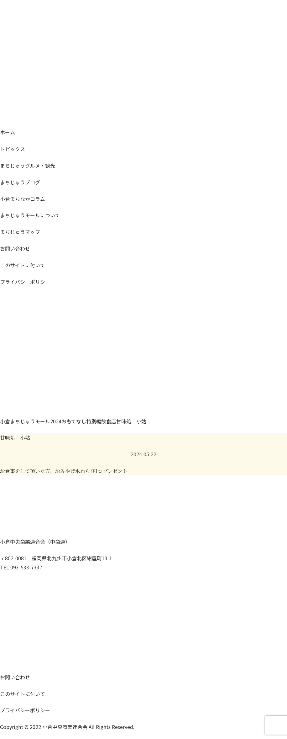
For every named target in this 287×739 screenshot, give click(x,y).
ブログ (20, 182)
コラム (22, 199)
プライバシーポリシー (25, 281)
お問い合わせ (15, 248)
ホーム (7, 132)
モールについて (30, 215)
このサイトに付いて (22, 265)
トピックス (12, 149)
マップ (20, 232)
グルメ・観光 (27, 165)
